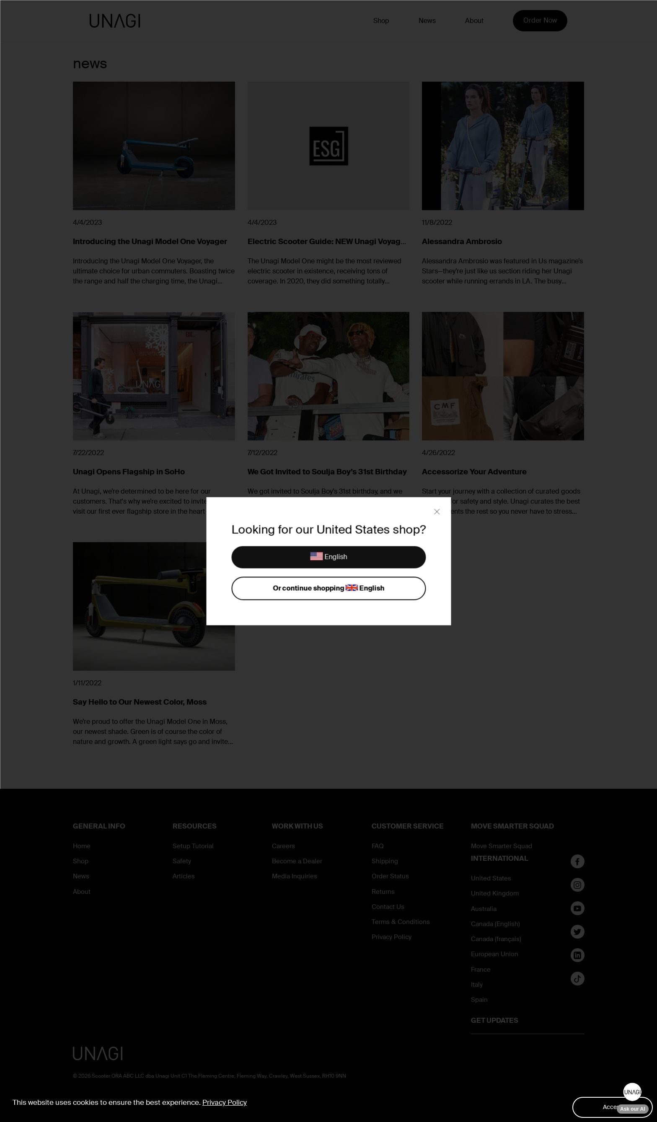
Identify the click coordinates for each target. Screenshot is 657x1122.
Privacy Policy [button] (224, 1102)
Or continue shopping (328, 588)
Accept (612, 1107)
